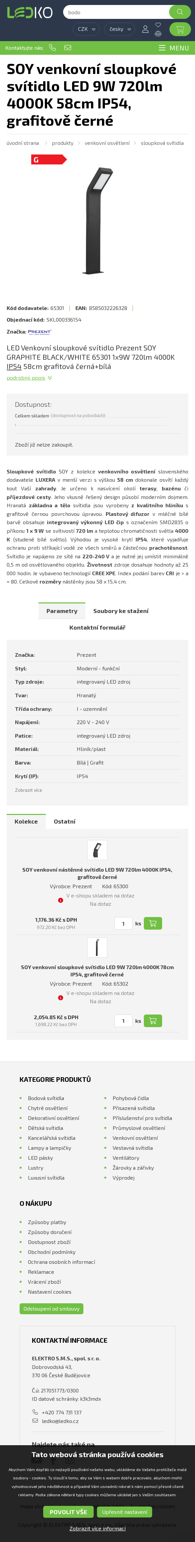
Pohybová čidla (131, 1098)
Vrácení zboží (44, 1281)
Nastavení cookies (49, 1291)
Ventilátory (126, 1157)
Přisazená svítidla (134, 1108)
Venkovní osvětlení (107, 143)
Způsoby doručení (49, 1232)
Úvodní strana (23, 143)
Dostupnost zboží (49, 1242)
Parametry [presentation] (62, 610)
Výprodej (124, 1177)
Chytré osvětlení (47, 1108)
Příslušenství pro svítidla (142, 1118)
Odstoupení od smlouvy (51, 1308)
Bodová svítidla (46, 1098)
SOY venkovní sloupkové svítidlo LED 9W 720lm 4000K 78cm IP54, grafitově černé (97, 970)
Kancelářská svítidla (51, 1138)
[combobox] (86, 29)
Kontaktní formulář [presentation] (97, 627)
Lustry (35, 1167)
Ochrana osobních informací (61, 1262)
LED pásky (40, 1157)
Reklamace (41, 1271)
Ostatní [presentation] (64, 821)
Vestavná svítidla (133, 1147)
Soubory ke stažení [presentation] (120, 610)
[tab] (62, 610)
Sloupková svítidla (162, 143)
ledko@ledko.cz (68, 48)
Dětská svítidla (45, 1128)
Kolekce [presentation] (26, 821)
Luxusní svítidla (46, 1177)
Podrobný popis (26, 377)
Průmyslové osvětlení (139, 1128)
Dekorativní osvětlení (53, 1118)
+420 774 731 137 (52, 48)
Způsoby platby (47, 1222)
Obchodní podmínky (51, 1252)
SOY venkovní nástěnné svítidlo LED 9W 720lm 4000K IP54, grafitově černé (97, 873)
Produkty (62, 143)
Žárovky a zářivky (133, 1167)
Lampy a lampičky (49, 1147)
